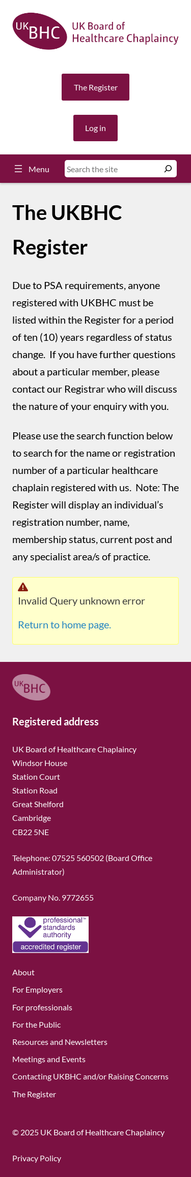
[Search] (168, 168)
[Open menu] (30, 169)
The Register (96, 87)
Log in (95, 128)
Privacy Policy (36, 1158)
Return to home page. (64, 624)
